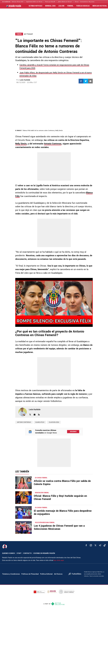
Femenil (30, 34)
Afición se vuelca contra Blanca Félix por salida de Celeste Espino (62, 482)
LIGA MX (61, 6)
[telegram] (100, 545)
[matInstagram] (91, 545)
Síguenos (73, 431)
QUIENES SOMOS (8, 553)
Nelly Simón (21, 143)
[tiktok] (104, 545)
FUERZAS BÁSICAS (83, 6)
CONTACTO (27, 553)
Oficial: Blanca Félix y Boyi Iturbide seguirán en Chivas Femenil (60, 497)
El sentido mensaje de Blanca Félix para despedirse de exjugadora (63, 512)
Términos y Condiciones (11, 574)
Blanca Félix (39, 422)
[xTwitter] (95, 545)
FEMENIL (70, 6)
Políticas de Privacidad (30, 574)
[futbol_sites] (75, 574)
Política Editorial (46, 574)
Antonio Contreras (52, 143)
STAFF (19, 553)
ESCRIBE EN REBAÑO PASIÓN (44, 553)
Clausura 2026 (54, 422)
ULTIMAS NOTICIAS (35, 6)
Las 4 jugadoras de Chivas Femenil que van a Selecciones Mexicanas (59, 527)
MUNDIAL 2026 (50, 6)
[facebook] (86, 545)
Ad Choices (58, 574)
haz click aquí (58, 560)
